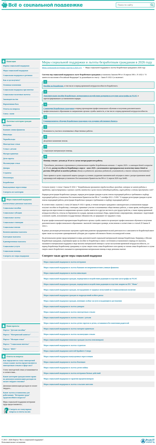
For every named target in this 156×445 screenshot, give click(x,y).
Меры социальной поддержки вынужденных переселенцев (68, 356)
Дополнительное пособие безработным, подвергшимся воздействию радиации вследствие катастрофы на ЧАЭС (90, 96)
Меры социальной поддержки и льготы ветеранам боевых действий (72, 373)
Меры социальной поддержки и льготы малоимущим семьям (69, 334)
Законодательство (10, 99)
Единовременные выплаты (14, 241)
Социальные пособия (12, 208)
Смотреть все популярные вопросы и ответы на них (20, 410)
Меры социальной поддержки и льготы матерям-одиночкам (69, 329)
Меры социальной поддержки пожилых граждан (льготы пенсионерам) (73, 340)
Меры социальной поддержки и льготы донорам (64, 306)
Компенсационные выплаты (15, 232)
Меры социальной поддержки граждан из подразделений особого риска (73, 295)
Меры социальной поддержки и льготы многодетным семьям (69, 312)
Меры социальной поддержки (15, 71)
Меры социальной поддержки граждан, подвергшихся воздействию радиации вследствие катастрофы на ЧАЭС (90, 279)
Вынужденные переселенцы (15, 187)
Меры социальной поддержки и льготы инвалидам (65, 273)
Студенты (7, 173)
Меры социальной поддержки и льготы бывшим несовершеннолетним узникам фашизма (81, 267)
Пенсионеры (8, 178)
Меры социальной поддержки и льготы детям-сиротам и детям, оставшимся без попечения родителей (86, 323)
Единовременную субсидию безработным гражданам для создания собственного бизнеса (80, 121)
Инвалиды (7, 134)
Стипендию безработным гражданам (58, 108)
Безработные (8, 182)
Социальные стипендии (13, 222)
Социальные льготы (11, 218)
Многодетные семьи (11, 144)
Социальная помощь (12, 251)
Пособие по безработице (53, 86)
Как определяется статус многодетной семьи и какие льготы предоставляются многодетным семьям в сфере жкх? (20, 363)
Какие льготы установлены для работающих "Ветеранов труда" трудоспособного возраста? (16, 395)
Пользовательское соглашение (13, 442)
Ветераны (7, 125)
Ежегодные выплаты (12, 237)
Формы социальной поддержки (16, 66)
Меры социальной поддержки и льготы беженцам (64, 362)
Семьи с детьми (9, 149)
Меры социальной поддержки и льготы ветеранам (65, 262)
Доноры (6, 168)
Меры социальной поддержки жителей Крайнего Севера (67, 351)
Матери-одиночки (10, 154)
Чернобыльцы (9, 139)
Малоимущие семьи (11, 163)
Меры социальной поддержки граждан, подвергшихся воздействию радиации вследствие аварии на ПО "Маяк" (91, 284)
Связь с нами (8, 114)
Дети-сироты (8, 158)
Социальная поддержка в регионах (17, 75)
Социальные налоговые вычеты (16, 94)
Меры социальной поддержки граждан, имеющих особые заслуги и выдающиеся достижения (83, 301)
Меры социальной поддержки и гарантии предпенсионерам (69, 379)
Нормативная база (11, 104)
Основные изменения (12, 85)
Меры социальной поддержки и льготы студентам (65, 345)
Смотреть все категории (13, 192)
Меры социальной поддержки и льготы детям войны (66, 368)
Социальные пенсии (11, 227)
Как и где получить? (11, 80)
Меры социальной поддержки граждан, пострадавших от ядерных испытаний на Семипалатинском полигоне (90, 290)
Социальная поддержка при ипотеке (18, 90)
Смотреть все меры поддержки (16, 256)
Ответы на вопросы (11, 109)
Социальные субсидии (12, 213)
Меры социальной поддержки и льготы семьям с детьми (67, 317)
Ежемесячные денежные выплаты (17, 203)
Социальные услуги (11, 246)
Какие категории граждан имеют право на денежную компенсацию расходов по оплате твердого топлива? (19, 379)
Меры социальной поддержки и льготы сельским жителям (68, 384)
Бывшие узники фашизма (14, 130)
